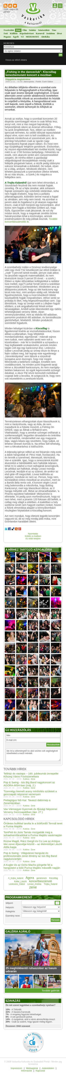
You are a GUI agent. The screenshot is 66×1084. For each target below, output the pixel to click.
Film (25, 30)
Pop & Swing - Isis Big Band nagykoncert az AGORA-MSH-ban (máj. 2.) (29, 784)
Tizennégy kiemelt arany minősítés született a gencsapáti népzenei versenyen (30, 793)
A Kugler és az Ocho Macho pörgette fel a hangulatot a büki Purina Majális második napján (32, 866)
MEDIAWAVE (32, 37)
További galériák (50, 990)
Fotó (6, 33)
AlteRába (45, 37)
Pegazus (7, 37)
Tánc (54, 30)
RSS (6, 6)
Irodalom (50, 33)
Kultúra (26, 779)
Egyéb (16, 37)
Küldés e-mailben (33, 536)
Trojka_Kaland (50, 884)
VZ (22, 37)
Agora (30, 878)
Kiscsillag (53, 878)
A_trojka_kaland (15, 878)
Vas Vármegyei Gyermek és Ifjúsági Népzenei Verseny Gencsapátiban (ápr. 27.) (30, 810)
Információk (26, 1071)
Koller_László (20, 881)
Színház (32, 30)
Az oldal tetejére (32, 538)
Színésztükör (44, 30)
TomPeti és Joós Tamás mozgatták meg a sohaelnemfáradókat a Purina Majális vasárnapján (33, 834)
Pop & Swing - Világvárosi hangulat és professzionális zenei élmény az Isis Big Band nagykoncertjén (30, 855)
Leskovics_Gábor (17, 884)
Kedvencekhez (15, 6)
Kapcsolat (40, 1071)
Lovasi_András (34, 884)
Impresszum (16, 1068)
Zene (18, 30)
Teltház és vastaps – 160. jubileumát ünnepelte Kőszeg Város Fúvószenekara (31, 775)
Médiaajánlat (32, 1068)
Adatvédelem (48, 1068)
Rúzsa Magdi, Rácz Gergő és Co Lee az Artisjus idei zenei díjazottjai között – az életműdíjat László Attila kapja (33, 844)
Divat (59, 33)
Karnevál (40, 33)
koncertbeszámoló (40, 881)
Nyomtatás (33, 534)
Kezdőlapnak (10, 6)
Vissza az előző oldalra (16, 60)
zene (33, 887)
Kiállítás (13, 33)
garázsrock (41, 878)
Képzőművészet (27, 33)
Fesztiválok (9, 30)
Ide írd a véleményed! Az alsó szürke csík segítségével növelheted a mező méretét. (33, 755)
